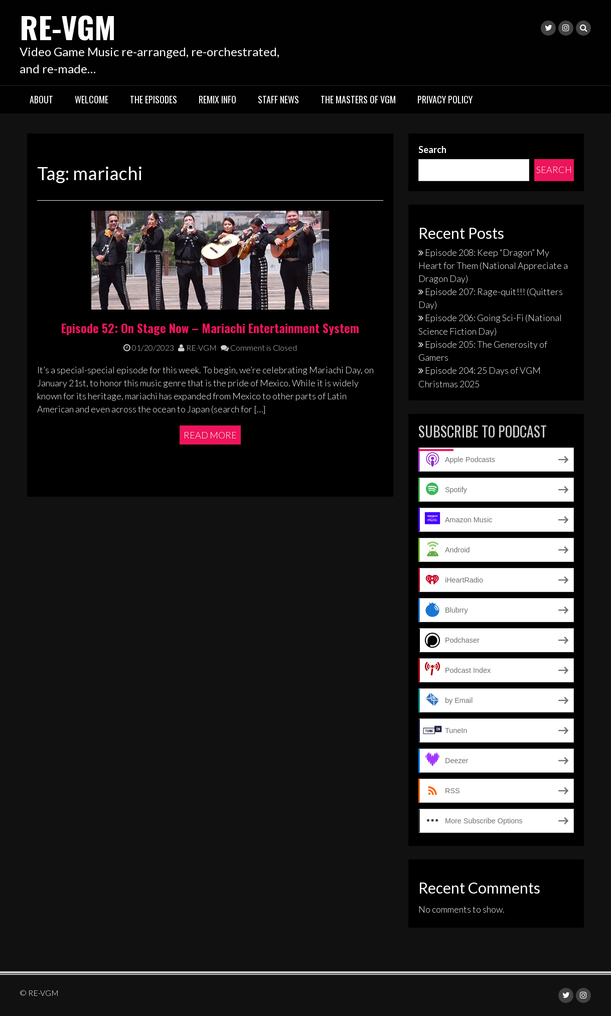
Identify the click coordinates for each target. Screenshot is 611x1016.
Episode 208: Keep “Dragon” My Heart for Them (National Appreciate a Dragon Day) (493, 265)
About (41, 99)
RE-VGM (68, 26)
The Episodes (153, 99)
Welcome (91, 99)
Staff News (278, 99)
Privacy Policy (445, 99)
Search (432, 149)
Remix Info (217, 99)
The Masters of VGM (358, 99)
